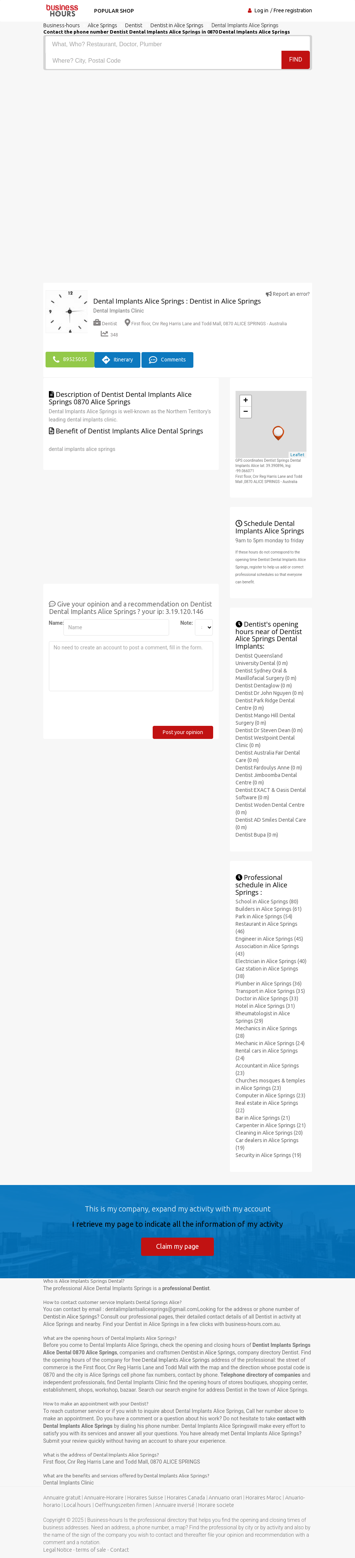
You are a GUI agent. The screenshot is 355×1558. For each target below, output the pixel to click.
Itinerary (117, 359)
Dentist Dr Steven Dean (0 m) (269, 730)
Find (295, 60)
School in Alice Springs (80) (267, 901)
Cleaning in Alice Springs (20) (269, 1132)
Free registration (293, 10)
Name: (53, 623)
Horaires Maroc (263, 1498)
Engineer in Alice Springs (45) (269, 938)
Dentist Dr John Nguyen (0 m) (269, 693)
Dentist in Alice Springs (70, 1317)
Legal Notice (57, 1550)
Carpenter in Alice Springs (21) (271, 1125)
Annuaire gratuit (62, 1498)
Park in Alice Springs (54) (264, 916)
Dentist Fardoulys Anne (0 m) (269, 767)
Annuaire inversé (174, 1505)
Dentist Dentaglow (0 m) (264, 685)
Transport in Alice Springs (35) (270, 991)
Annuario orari (225, 1498)
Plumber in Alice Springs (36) (269, 983)
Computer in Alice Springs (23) (270, 1095)
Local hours (77, 1505)
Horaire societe (216, 1505)
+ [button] (245, 400)
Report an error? (288, 294)
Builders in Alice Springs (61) (269, 909)
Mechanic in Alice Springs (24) (270, 1043)
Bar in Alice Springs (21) (263, 1117)
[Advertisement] (177, 126)
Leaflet (297, 454)
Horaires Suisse (145, 1498)
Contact (119, 1550)
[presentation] (105, 710)
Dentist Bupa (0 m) (257, 834)
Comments (167, 359)
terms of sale (91, 1550)
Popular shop (113, 11)
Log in (261, 10)
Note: (184, 623)
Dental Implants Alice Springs (176, 1360)
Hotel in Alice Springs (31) (265, 1006)
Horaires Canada (186, 1498)
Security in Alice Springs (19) (268, 1155)
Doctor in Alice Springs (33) (267, 998)
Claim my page (177, 1246)
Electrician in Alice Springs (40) (271, 961)
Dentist (105, 323)
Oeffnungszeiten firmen (123, 1505)
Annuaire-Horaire (104, 1498)
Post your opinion (183, 732)
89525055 (70, 359)
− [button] (245, 411)
